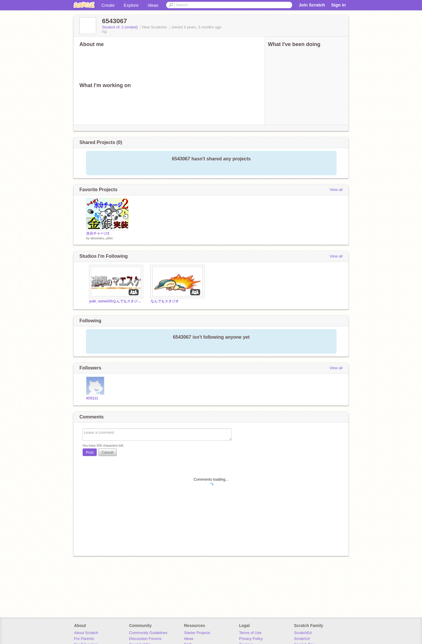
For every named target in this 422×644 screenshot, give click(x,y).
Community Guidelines (148, 633)
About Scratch (86, 633)
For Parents (84, 638)
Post (89, 452)
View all (336, 189)
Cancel (107, 452)
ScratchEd (303, 633)
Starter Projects (197, 633)
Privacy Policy (251, 638)
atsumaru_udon (102, 238)
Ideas (153, 5)
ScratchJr (302, 638)
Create (108, 5)
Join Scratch (312, 4)
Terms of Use (250, 633)
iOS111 (92, 398)
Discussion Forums (145, 638)
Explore (131, 5)
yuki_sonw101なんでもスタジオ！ (115, 301)
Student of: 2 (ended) (120, 27)
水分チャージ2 (97, 233)
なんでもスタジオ (165, 301)
